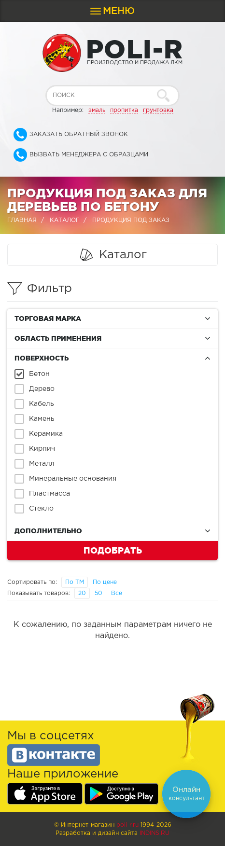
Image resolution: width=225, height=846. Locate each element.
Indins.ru (154, 833)
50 (98, 593)
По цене (105, 582)
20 (82, 593)
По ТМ (74, 582)
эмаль (96, 110)
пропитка (124, 110)
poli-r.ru (127, 825)
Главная (22, 220)
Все (116, 593)
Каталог (64, 220)
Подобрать (113, 550)
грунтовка (158, 110)
